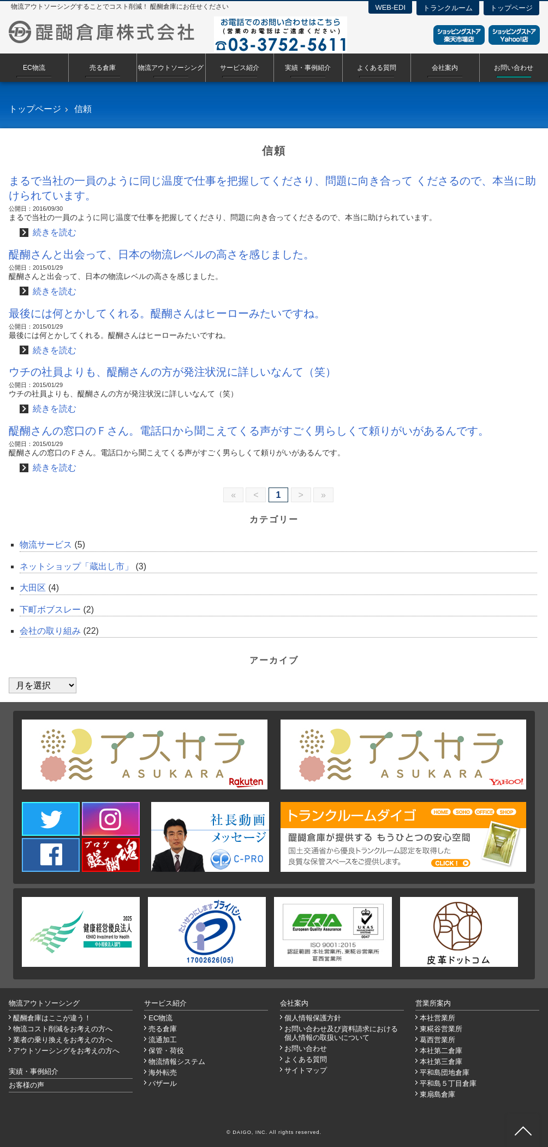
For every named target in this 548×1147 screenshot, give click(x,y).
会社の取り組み (50, 630)
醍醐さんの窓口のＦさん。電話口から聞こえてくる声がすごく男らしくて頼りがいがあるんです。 (249, 431)
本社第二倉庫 (441, 1051)
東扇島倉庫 (437, 1094)
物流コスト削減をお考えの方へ (62, 1029)
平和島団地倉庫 (444, 1072)
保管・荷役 (166, 1051)
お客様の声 (26, 1085)
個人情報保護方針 (312, 1018)
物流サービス (46, 544)
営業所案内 (433, 1003)
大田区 (33, 587)
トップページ (511, 8)
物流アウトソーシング (171, 68)
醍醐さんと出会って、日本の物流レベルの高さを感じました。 (161, 254)
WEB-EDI (390, 7)
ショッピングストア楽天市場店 (459, 35)
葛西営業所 (437, 1040)
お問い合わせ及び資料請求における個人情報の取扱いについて (341, 1033)
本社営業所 (437, 1018)
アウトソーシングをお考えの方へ (66, 1051)
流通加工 (162, 1040)
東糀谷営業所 (441, 1029)
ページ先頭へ (523, 1130)
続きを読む (54, 232)
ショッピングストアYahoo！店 (514, 35)
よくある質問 (376, 68)
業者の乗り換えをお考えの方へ (62, 1040)
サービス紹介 (239, 68)
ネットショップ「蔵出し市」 (76, 566)
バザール (162, 1083)
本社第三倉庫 (441, 1061)
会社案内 (445, 68)
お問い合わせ (513, 68)
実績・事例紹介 (308, 68)
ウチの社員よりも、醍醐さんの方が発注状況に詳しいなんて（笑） (172, 372)
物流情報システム (176, 1061)
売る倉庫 (103, 68)
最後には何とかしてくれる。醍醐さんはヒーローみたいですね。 (167, 313)
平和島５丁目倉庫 (448, 1083)
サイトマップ (305, 1070)
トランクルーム (448, 8)
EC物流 (34, 68)
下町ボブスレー (50, 609)
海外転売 (162, 1072)
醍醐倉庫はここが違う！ (52, 1018)
